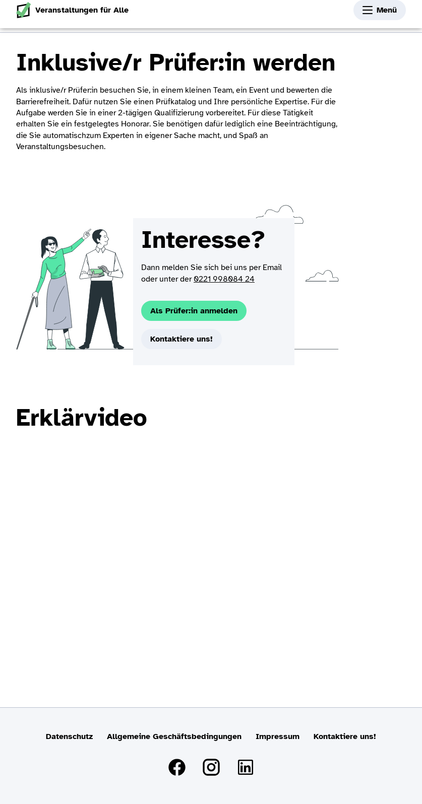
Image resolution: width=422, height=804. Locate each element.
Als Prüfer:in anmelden (193, 311)
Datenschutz (69, 736)
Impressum (277, 736)
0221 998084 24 (224, 279)
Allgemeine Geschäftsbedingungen (174, 736)
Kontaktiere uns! (181, 339)
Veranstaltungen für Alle (72, 10)
